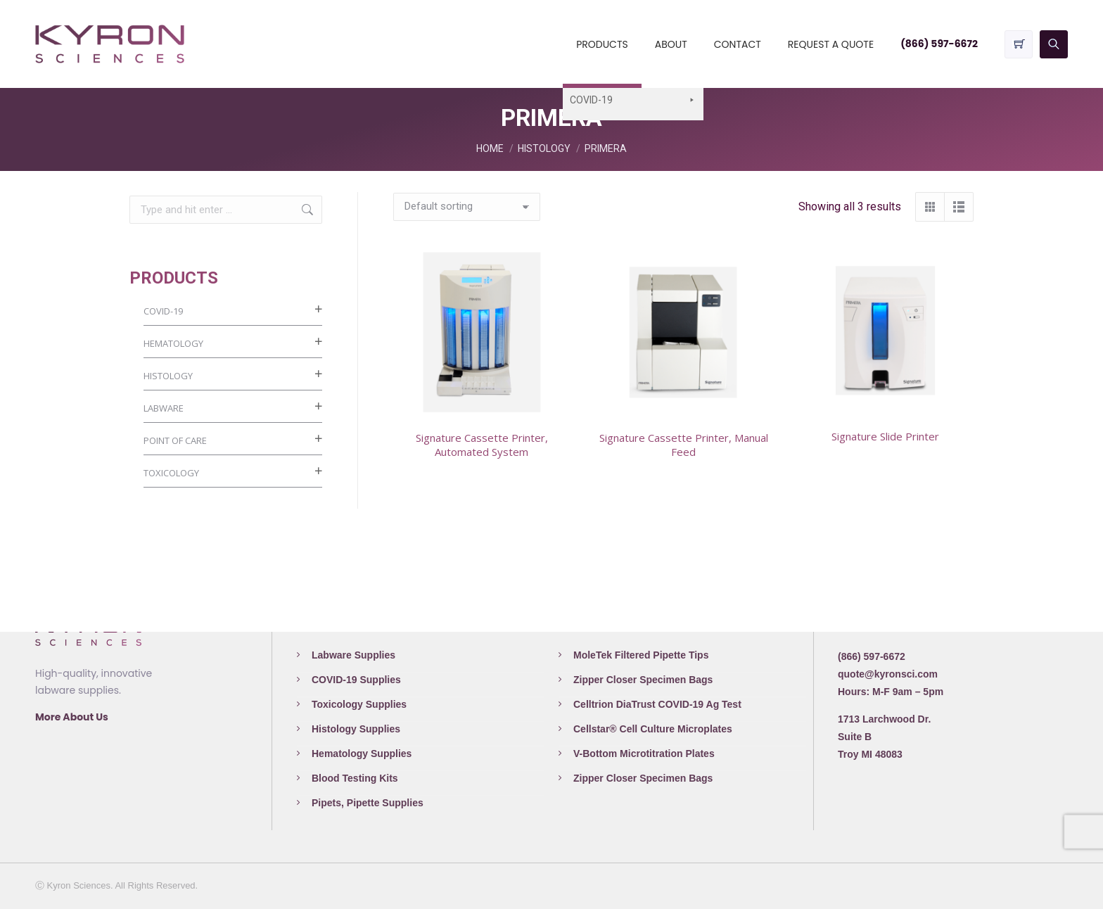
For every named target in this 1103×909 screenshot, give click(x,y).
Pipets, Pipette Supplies (367, 802)
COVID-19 (163, 311)
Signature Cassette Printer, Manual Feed (683, 445)
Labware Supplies (353, 655)
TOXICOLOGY (171, 472)
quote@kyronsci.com (888, 674)
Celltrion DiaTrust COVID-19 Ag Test (657, 704)
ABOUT (671, 44)
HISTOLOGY (168, 375)
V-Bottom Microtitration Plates (644, 753)
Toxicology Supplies (359, 704)
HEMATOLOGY (173, 343)
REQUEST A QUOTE (831, 44)
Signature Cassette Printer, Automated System (482, 445)
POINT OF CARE (175, 440)
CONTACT (737, 44)
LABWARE (164, 408)
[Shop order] (466, 207)
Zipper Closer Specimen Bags (643, 679)
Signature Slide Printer (885, 436)
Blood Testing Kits (355, 778)
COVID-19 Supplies (356, 679)
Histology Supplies (356, 729)
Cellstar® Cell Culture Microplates (652, 729)
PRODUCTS (602, 44)
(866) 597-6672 (939, 44)
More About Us (71, 717)
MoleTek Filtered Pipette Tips (640, 655)
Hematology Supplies (362, 753)
